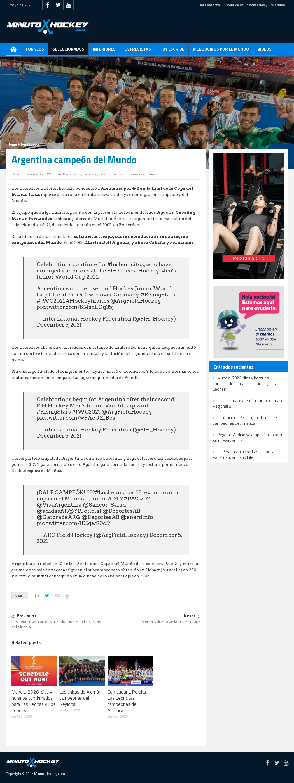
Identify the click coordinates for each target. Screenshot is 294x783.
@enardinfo (137, 517)
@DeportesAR (121, 511)
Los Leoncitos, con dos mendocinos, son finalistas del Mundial (58, 621)
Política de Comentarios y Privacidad (256, 5)
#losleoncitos (125, 264)
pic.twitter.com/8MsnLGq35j (75, 307)
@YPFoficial (84, 511)
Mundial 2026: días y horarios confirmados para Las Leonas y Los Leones (33, 701)
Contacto (210, 5)
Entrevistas (137, 51)
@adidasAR (52, 511)
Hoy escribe (171, 51)
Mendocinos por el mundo (221, 51)
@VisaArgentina (59, 505)
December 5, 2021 (59, 325)
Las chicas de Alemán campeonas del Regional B (80, 698)
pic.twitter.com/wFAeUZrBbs (76, 418)
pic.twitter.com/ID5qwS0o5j (74, 523)
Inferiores (104, 51)
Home (12, 144)
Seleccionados (68, 51)
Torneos (34, 51)
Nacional (89, 174)
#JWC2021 (51, 301)
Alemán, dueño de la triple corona (153, 619)
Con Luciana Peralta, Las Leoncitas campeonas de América (127, 701)
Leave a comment (142, 174)
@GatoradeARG (58, 517)
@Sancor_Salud (104, 505)
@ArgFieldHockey (135, 301)
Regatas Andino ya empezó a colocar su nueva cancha (248, 437)
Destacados (30, 144)
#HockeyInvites (87, 301)
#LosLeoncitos (114, 492)
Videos (264, 51)
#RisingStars (158, 294)
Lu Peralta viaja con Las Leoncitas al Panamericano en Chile (247, 455)
